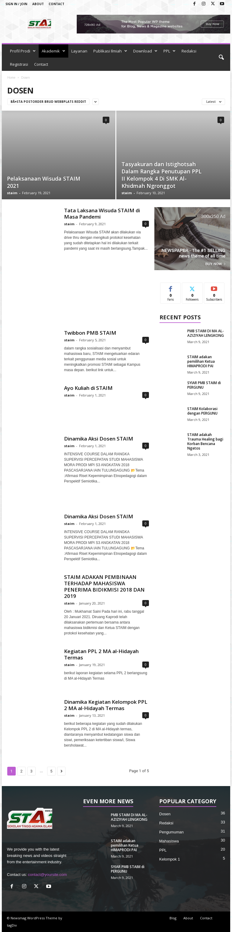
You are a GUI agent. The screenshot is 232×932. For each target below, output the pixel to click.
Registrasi (19, 64)
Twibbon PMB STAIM (90, 332)
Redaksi (189, 51)
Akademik (53, 51)
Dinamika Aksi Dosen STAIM (98, 438)
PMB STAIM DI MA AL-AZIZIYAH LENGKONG (205, 333)
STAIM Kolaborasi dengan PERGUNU (202, 411)
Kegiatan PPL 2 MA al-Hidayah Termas (101, 654)
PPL (169, 51)
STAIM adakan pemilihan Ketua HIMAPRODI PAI (201, 361)
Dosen (165, 814)
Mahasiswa (169, 841)
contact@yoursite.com (47, 874)
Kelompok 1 (169, 859)
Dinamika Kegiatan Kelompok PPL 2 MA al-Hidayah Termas (105, 705)
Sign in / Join (16, 4)
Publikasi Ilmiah (110, 51)
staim (12, 193)
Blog (172, 918)
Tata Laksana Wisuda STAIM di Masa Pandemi (102, 213)
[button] (221, 57)
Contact (56, 4)
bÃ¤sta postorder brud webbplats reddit (48, 102)
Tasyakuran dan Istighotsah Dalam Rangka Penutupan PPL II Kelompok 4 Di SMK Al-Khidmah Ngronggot (161, 174)
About (38, 4)
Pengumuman (171, 832)
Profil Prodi (23, 51)
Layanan (79, 51)
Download (145, 51)
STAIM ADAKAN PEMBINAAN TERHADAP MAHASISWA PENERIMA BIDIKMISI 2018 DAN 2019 (104, 586)
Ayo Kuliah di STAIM (88, 387)
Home (11, 77)
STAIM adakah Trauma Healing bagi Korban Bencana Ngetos (205, 441)
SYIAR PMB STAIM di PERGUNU (204, 385)
